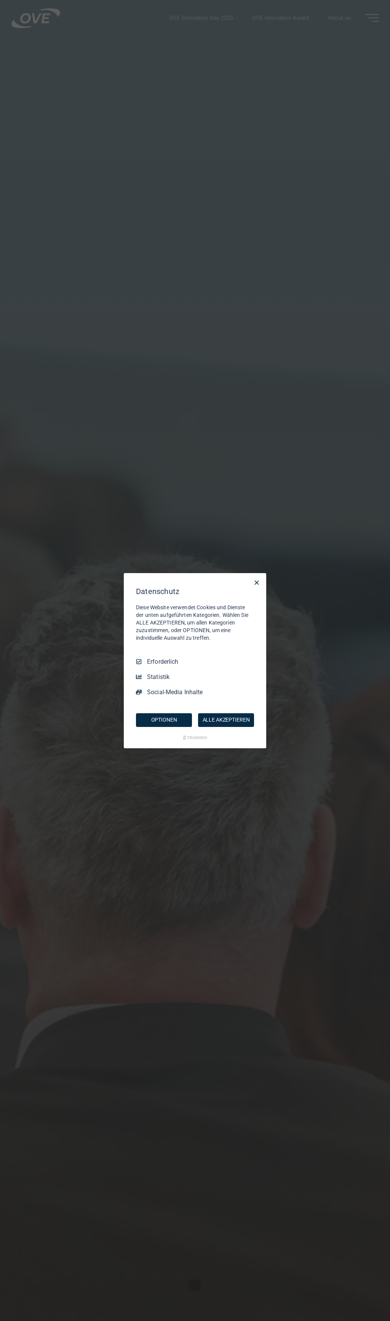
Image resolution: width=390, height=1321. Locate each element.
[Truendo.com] (195, 738)
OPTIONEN (164, 720)
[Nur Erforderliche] (256, 582)
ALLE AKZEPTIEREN (226, 720)
